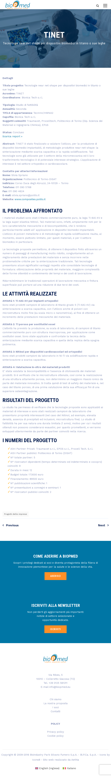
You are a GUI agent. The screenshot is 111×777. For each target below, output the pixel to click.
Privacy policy (55, 731)
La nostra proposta (56, 703)
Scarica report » (12, 136)
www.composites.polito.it (30, 199)
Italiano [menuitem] (71, 768)
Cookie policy (55, 735)
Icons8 (36, 759)
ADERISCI (55, 576)
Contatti (55, 711)
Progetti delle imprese (15, 514)
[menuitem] (47, 768)
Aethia (75, 759)
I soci (55, 707)
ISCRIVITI (55, 629)
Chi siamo (55, 699)
